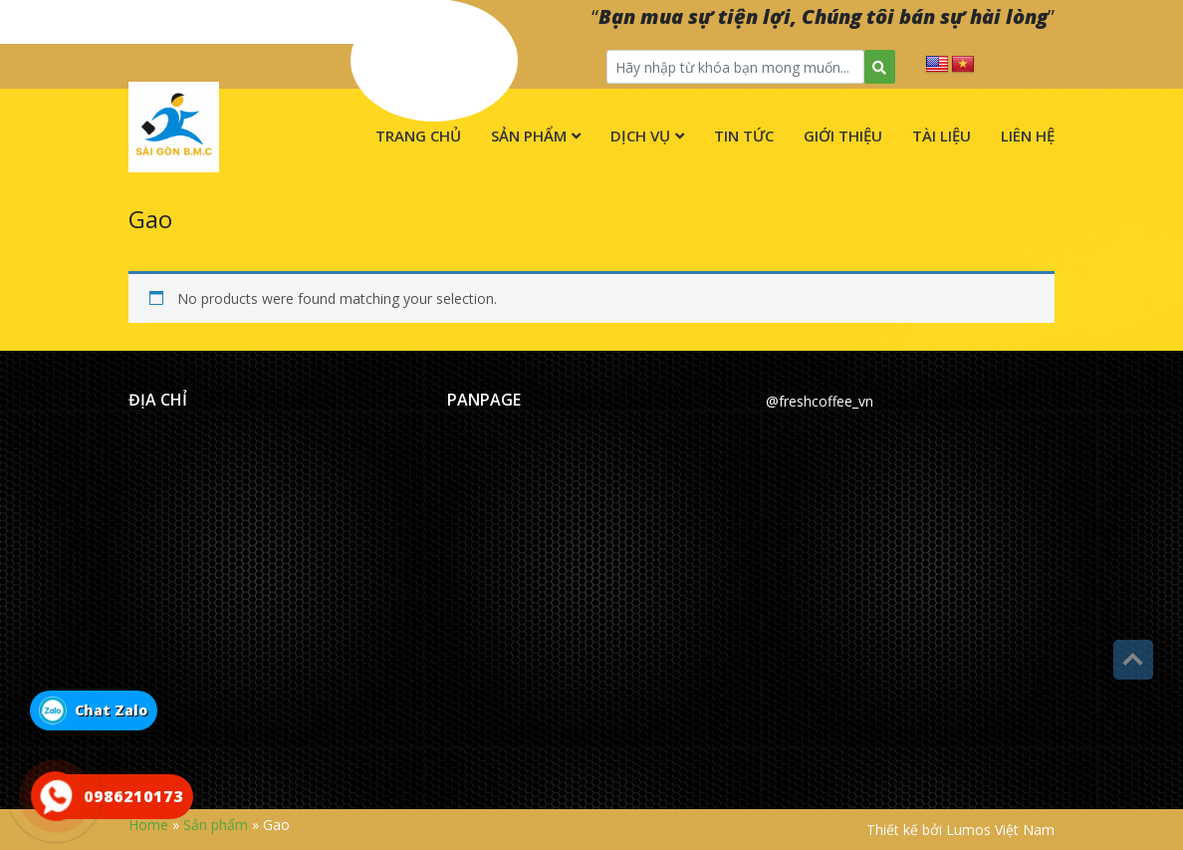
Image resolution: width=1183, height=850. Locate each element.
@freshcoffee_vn (819, 401)
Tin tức (744, 135)
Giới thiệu (843, 135)
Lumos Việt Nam (1000, 829)
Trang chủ (418, 135)
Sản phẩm (529, 135)
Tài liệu (941, 135)
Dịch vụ (640, 135)
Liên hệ (1028, 135)
